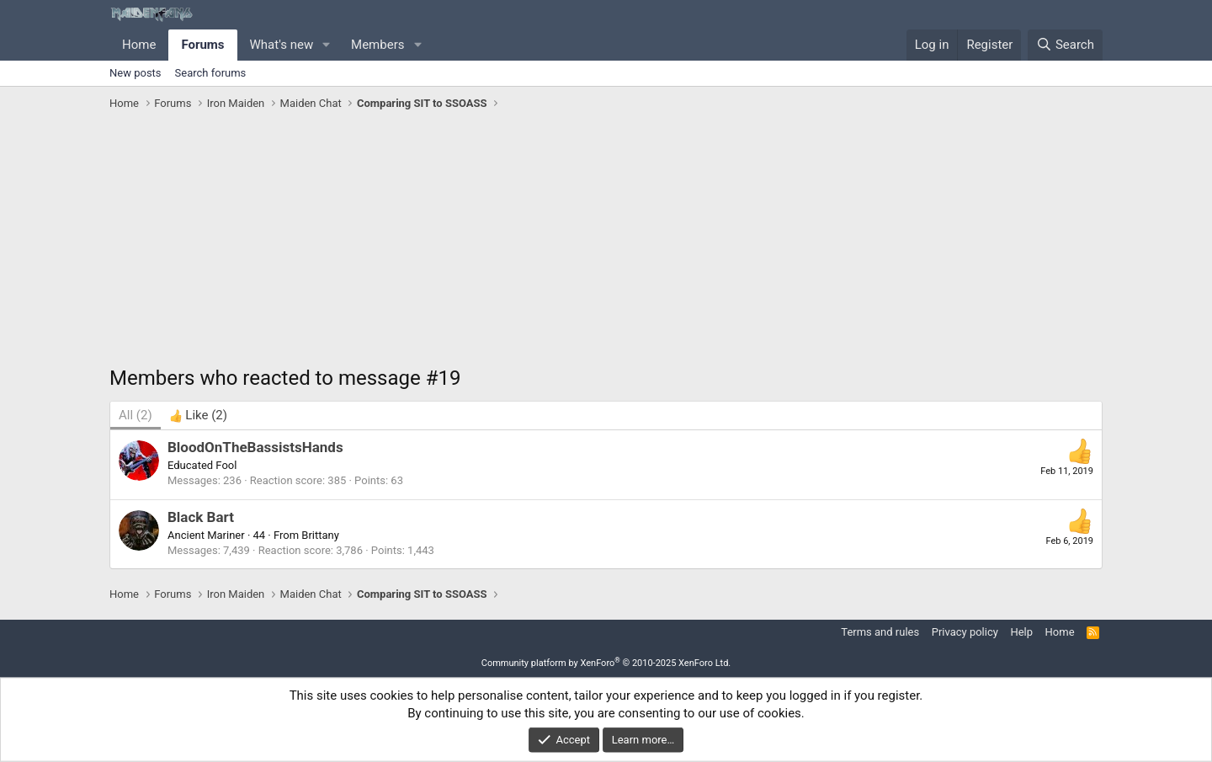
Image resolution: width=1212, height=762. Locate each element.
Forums (202, 44)
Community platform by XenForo (606, 663)
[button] (326, 45)
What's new (282, 44)
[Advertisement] (606, 242)
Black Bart (200, 517)
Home (139, 44)
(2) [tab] (135, 415)
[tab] (198, 415)
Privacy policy (965, 632)
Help (1021, 632)
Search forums (211, 73)
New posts (135, 73)
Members (377, 44)
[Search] (1065, 45)
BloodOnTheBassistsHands (255, 447)
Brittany (320, 535)
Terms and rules (880, 632)
